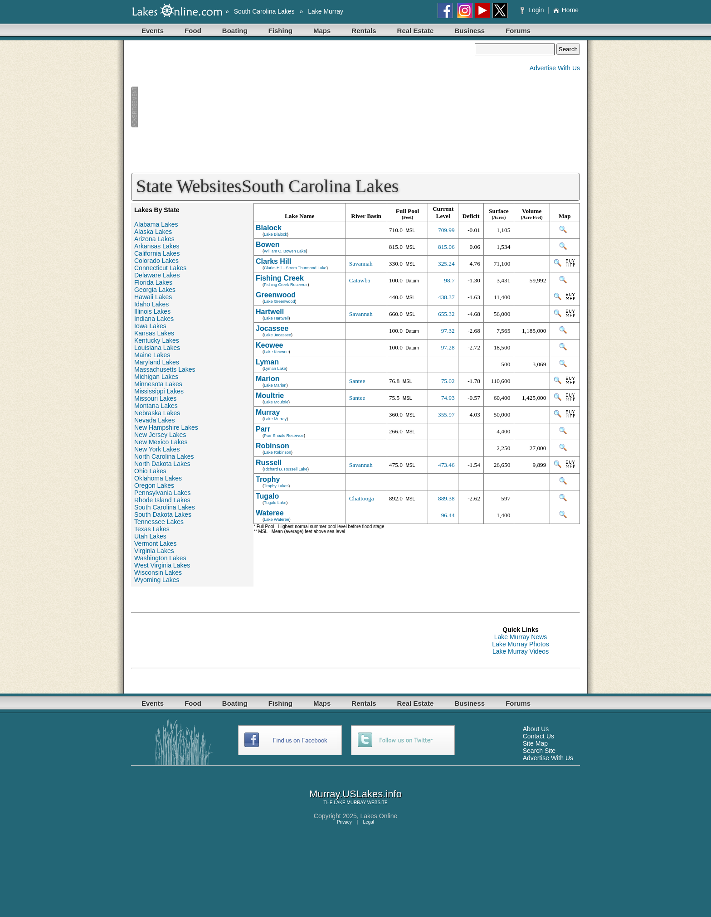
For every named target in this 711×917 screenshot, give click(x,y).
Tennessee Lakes (159, 521)
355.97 (446, 414)
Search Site (539, 750)
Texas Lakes (152, 529)
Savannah (361, 263)
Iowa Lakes (150, 326)
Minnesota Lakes (158, 384)
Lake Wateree (276, 519)
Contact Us (538, 736)
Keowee (269, 345)
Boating (235, 30)
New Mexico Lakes (161, 442)
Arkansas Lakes (157, 246)
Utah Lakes (150, 536)
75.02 (448, 381)
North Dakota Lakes (162, 463)
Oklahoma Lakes (158, 478)
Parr (263, 429)
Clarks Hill (273, 261)
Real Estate (415, 30)
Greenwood (276, 295)
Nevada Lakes (154, 420)
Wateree (270, 513)
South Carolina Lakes (264, 11)
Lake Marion (275, 385)
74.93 (448, 397)
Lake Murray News (520, 636)
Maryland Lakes (156, 362)
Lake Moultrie (276, 402)
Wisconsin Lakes (158, 572)
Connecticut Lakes (160, 268)
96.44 (448, 515)
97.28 (448, 347)
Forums (518, 30)
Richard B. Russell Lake (285, 469)
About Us (536, 729)
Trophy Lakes (276, 486)
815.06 (446, 246)
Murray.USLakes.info (355, 794)
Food (193, 30)
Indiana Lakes (154, 318)
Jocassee (272, 328)
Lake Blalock (275, 234)
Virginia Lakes (154, 550)
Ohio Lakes (150, 471)
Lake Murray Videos (520, 651)
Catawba (359, 280)
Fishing (280, 30)
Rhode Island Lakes (162, 500)
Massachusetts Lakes (164, 369)
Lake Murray (325, 11)
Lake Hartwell (276, 318)
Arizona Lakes (154, 239)
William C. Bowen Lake (285, 251)
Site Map (535, 743)
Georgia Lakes (154, 289)
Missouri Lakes (155, 398)
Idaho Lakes (151, 304)
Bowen (267, 244)
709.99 (446, 230)
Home (566, 10)
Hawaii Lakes (153, 297)
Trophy (268, 479)
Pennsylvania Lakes (162, 492)
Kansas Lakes (154, 333)
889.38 (446, 498)
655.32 (446, 314)
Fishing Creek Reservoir (286, 284)
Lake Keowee (276, 351)
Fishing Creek (280, 278)
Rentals (363, 30)
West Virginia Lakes (162, 565)
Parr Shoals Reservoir (284, 435)
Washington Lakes (160, 558)
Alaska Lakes (153, 231)
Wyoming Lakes (156, 579)
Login (533, 10)
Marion (267, 379)
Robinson (272, 446)
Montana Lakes (156, 405)
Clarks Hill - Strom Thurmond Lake (295, 268)
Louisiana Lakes (157, 347)
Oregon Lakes (154, 485)
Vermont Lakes (155, 543)
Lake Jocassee (277, 335)
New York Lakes (157, 449)
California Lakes (157, 253)
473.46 (446, 464)
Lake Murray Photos (520, 644)
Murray (268, 412)
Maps (322, 30)
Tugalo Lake (275, 502)
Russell (269, 462)
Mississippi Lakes (159, 391)
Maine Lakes (152, 355)
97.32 (448, 330)
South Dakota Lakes (162, 514)
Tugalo (267, 496)
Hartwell (270, 311)
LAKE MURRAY (350, 802)
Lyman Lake (275, 368)
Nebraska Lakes (157, 413)
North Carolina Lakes (164, 456)
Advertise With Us (555, 68)
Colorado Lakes (156, 260)
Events (152, 30)
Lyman (267, 362)
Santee (357, 381)
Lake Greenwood (279, 301)
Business (469, 30)
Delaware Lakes (157, 275)
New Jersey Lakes (160, 434)
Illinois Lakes (152, 311)
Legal (368, 822)
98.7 (449, 280)
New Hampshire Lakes (166, 427)
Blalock (269, 228)
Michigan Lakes (156, 376)
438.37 (446, 297)
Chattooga (361, 498)
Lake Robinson (277, 452)
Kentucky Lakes (156, 340)
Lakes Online (379, 816)
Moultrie (270, 395)
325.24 (446, 263)
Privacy (344, 822)
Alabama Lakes (156, 224)
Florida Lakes (153, 282)
